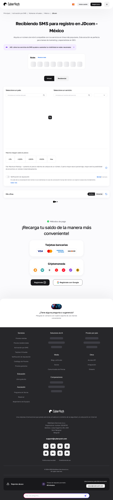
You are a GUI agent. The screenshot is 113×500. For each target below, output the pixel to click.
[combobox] (100, 95)
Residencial (62, 78)
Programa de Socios (21, 392)
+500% (41, 159)
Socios (56, 365)
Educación (21, 374)
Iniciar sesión (83, 4)
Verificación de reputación (21, 357)
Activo (91, 194)
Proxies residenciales (21, 343)
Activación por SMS (19, 13)
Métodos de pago (58, 221)
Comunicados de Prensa (56, 369)
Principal (7, 13)
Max (51, 159)
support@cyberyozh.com (56, 439)
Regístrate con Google (68, 282)
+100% (20, 159)
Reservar (21, 397)
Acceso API (92, 360)
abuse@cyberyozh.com (95, 486)
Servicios (21, 333)
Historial (99, 194)
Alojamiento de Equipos (21, 402)
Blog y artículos (56, 360)
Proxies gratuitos (21, 366)
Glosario (92, 369)
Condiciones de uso (65, 460)
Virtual (49, 78)
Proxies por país (92, 333)
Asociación (21, 387)
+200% (30, 159)
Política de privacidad (49, 460)
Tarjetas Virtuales (21, 352)
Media (56, 355)
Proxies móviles (21, 338)
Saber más (14, 183)
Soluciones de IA (56, 333)
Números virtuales (35, 13)
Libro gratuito (21, 379)
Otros (92, 355)
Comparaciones (56, 377)
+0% (10, 159)
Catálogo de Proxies (21, 361)
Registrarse (96, 4)
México (46, 13)
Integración (92, 365)
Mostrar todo (42, 57)
